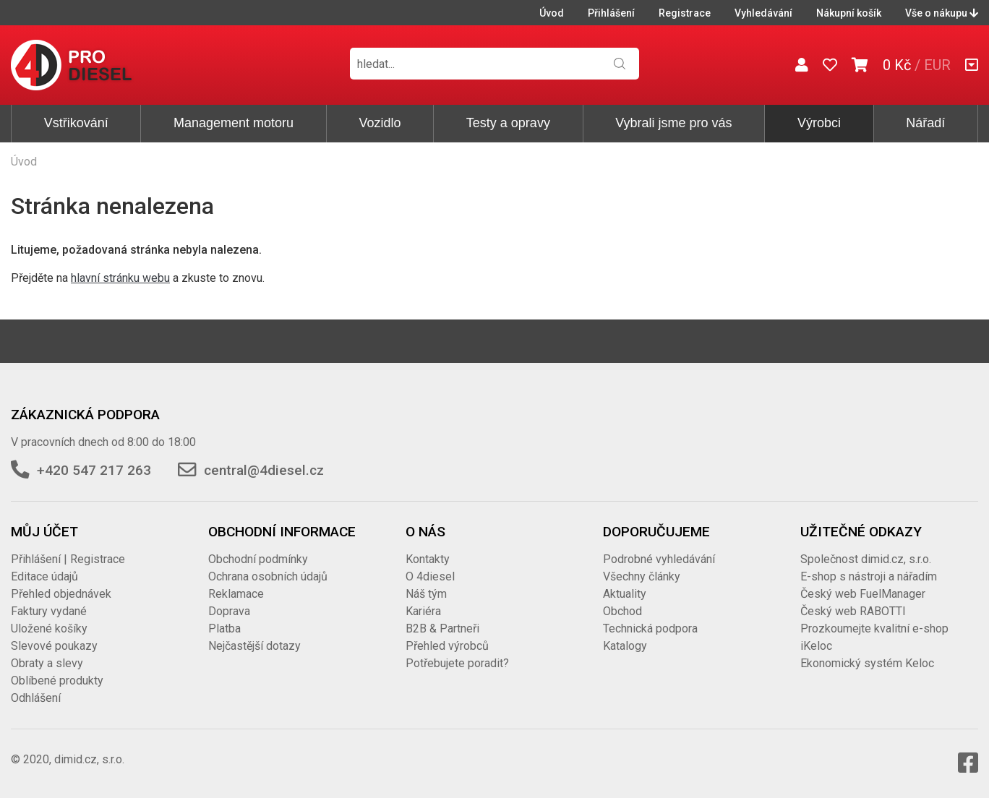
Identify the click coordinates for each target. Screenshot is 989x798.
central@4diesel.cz (264, 470)
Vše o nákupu (941, 13)
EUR (937, 65)
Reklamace (236, 594)
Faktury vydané (49, 611)
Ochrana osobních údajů (267, 576)
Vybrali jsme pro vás (673, 123)
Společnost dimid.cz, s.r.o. (865, 559)
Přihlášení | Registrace (68, 559)
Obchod (622, 611)
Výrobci (819, 123)
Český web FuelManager (862, 594)
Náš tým (426, 594)
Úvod (551, 13)
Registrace (685, 13)
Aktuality (624, 594)
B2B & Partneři (442, 628)
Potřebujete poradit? (457, 663)
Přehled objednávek (61, 594)
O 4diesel (430, 576)
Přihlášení (611, 13)
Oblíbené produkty (57, 680)
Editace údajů (44, 576)
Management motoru (234, 123)
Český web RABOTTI (853, 611)
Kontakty (428, 559)
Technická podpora (650, 628)
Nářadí (925, 123)
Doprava (229, 611)
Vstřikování (76, 123)
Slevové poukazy (54, 646)
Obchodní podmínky (258, 559)
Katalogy (625, 646)
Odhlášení (36, 698)
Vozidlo (380, 123)
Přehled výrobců (447, 646)
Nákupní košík (848, 13)
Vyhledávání (763, 13)
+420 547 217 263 (94, 470)
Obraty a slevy (47, 663)
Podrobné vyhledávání (659, 559)
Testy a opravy (508, 123)
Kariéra (423, 611)
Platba (224, 628)
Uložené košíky (49, 628)
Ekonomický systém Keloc (867, 663)
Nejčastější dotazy (254, 646)
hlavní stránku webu (120, 278)
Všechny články (641, 576)
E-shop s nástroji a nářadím (868, 576)
